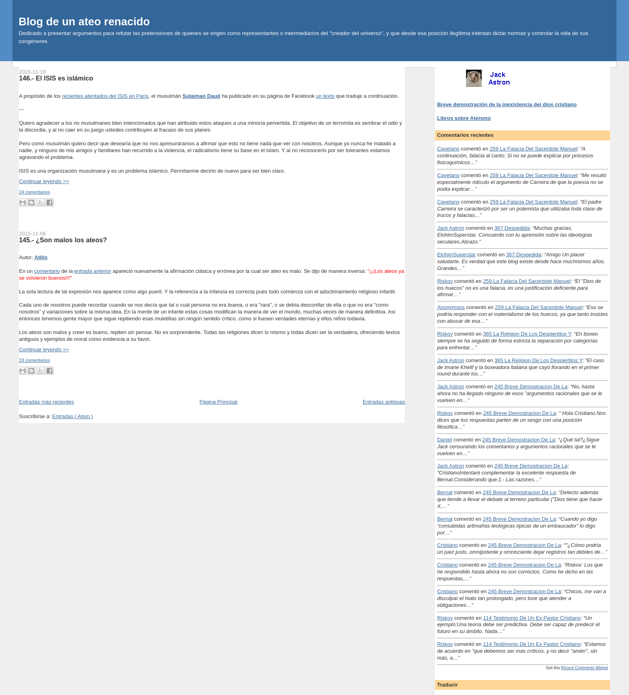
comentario (47, 271)
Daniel (444, 440)
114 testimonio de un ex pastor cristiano (532, 618)
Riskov (445, 281)
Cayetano (448, 149)
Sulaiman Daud (201, 96)
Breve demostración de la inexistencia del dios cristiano (507, 104)
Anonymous (451, 307)
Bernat (444, 492)
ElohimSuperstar (456, 255)
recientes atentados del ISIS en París (105, 96)
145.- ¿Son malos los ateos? (63, 239)
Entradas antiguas (384, 402)
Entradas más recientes (46, 402)
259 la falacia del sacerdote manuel (533, 149)
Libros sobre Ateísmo (464, 118)
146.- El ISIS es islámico (56, 78)
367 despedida (512, 228)
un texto (325, 96)
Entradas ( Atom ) (72, 416)
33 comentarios (34, 360)
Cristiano (447, 545)
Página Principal (218, 402)
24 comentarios (34, 192)
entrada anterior (92, 271)
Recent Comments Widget (584, 668)
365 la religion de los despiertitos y (527, 334)
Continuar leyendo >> (44, 181)
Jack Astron (450, 228)
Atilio (41, 257)
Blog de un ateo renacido (84, 21)
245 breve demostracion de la (531, 387)
